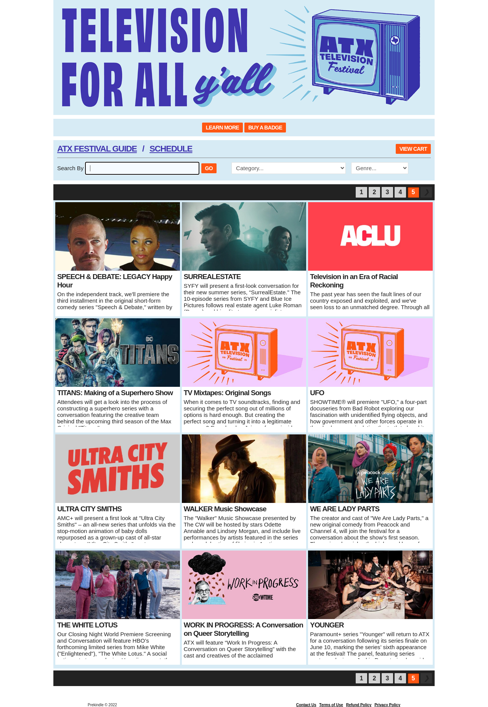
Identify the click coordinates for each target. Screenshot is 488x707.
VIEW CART (413, 149)
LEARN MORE (222, 127)
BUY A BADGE (265, 127)
